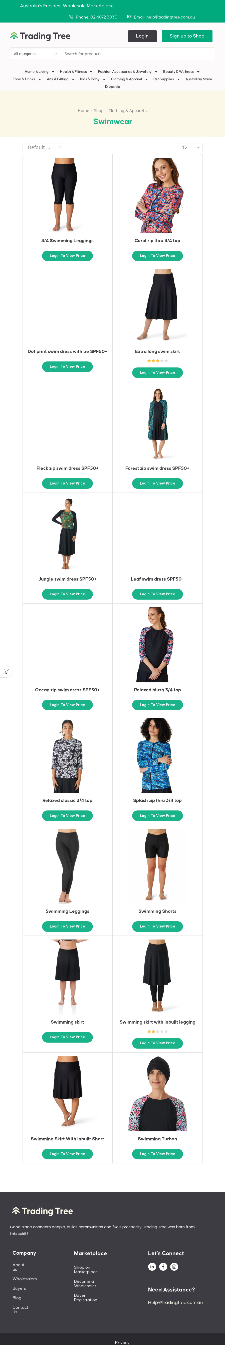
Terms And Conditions (179, 1333)
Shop (99, 110)
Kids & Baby (93, 79)
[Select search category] (35, 54)
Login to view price (67, 255)
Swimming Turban (157, 1139)
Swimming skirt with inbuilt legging (157, 1022)
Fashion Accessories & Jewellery (128, 72)
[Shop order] (44, 147)
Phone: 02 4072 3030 (96, 17)
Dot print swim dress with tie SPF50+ (67, 351)
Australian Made (198, 79)
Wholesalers (25, 1274)
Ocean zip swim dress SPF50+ (67, 690)
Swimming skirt (67, 1022)
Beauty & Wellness (181, 72)
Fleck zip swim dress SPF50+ (68, 468)
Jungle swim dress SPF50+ (68, 579)
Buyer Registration (92, 1286)
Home (83, 110)
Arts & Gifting (61, 79)
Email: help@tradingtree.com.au (164, 17)
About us (21, 1265)
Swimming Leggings (67, 911)
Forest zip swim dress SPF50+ (157, 468)
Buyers (19, 1284)
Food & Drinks (27, 79)
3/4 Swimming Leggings (67, 240)
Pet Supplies (166, 79)
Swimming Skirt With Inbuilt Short (67, 1139)
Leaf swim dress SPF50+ (157, 579)
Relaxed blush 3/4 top (157, 690)
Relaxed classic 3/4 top (67, 800)
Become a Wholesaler (95, 1277)
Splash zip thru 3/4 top (157, 800)
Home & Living (40, 72)
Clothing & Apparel (130, 79)
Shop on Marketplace (94, 1267)
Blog (17, 1293)
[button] (142, 36)
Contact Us (23, 1303)
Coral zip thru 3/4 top (157, 240)
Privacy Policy (139, 1333)
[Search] (200, 54)
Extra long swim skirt (157, 351)
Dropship (112, 87)
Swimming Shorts (157, 911)
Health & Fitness (76, 72)
